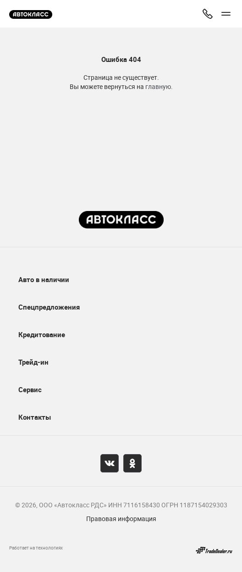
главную (158, 86)
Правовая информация (121, 518)
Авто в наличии (43, 279)
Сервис (30, 389)
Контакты (34, 417)
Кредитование (41, 334)
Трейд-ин (33, 362)
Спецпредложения (49, 306)
